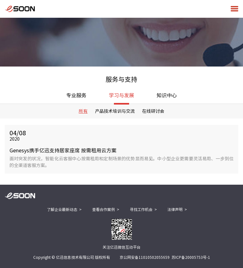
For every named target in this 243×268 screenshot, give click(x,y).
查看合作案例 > (105, 209)
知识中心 (167, 95)
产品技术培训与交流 (115, 111)
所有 (83, 111)
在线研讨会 (153, 111)
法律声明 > (177, 209)
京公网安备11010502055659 (145, 257)
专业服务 (76, 95)
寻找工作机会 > (143, 209)
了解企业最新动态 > (64, 209)
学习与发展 (121, 98)
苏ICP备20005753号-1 (190, 257)
